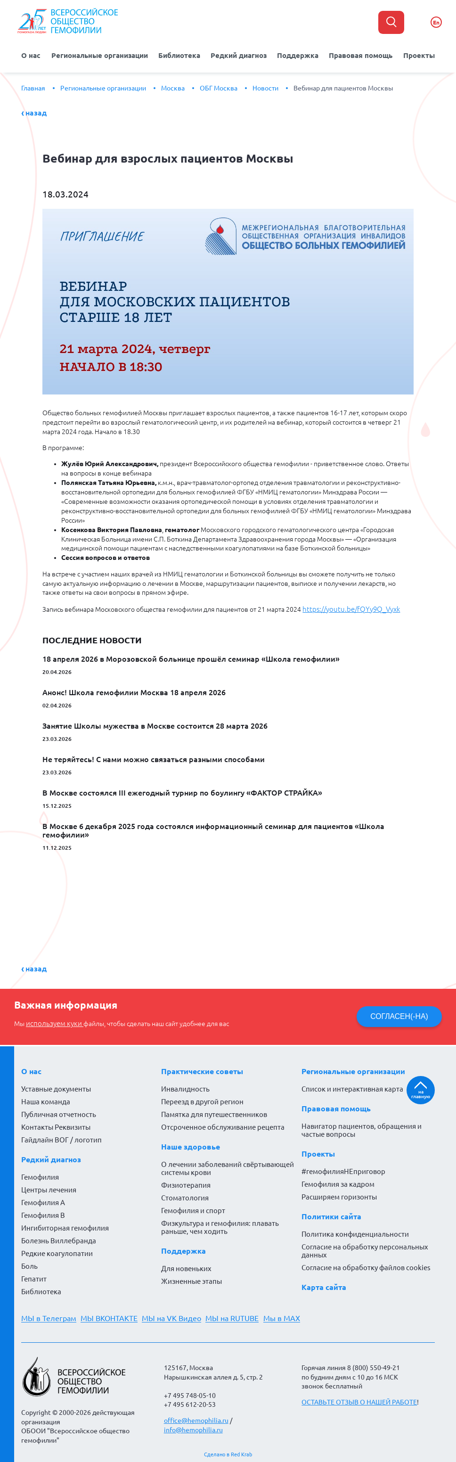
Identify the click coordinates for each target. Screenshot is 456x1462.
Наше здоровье (190, 1144)
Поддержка (296, 54)
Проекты (414, 54)
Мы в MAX (290, 1316)
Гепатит (34, 1277)
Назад (36, 111)
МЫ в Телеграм (48, 1316)
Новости (265, 86)
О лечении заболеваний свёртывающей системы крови (227, 1166)
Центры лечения (48, 1187)
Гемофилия (40, 1175)
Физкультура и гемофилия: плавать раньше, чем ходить (220, 1225)
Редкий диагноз (239, 54)
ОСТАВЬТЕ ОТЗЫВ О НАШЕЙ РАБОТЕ (359, 1400)
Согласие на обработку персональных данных (364, 1248)
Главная (33, 86)
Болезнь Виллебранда (58, 1238)
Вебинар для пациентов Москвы (343, 86)
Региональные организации (103, 54)
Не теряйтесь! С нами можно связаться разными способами (153, 757)
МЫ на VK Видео (176, 1316)
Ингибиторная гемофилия (65, 1226)
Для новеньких (186, 1266)
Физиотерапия (186, 1183)
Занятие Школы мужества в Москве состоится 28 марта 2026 (155, 724)
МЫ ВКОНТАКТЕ (111, 1316)
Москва (173, 86)
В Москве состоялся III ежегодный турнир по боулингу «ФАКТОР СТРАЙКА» (182, 791)
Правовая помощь (357, 54)
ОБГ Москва (218, 86)
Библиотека (181, 54)
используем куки (52, 1021)
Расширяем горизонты (339, 1195)
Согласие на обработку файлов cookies (366, 1265)
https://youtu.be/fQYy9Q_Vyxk (347, 607)
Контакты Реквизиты (55, 1125)
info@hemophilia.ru (193, 1427)
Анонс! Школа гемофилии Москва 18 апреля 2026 (134, 690)
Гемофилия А (43, 1200)
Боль (29, 1264)
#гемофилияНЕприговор (343, 1169)
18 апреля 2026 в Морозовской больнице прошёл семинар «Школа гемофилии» (191, 657)
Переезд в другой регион (202, 1099)
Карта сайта (323, 1285)
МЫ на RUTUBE (239, 1316)
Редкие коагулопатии (57, 1251)
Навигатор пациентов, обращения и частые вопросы (361, 1128)
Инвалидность (185, 1087)
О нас (36, 54)
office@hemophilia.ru (196, 1418)
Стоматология (185, 1195)
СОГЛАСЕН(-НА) (398, 1014)
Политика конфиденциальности (355, 1232)
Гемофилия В (43, 1213)
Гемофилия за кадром (338, 1182)
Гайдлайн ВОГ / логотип (61, 1137)
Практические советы (202, 1069)
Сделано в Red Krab (228, 1452)
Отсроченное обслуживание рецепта (223, 1125)
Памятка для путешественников (214, 1112)
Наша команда (45, 1099)
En (436, 22)
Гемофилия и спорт (193, 1208)
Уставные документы (56, 1087)
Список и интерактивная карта (352, 1087)
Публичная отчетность (58, 1112)
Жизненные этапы (191, 1279)
